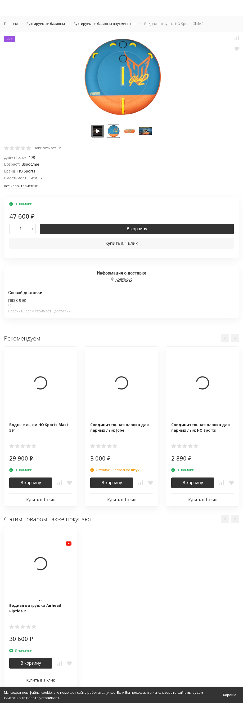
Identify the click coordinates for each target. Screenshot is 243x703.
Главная (11, 23)
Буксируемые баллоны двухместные (105, 23)
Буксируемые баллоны (45, 23)
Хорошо (229, 694)
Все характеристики (21, 185)
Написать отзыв (47, 147)
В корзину (137, 229)
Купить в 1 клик (121, 243)
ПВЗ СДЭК (17, 300)
